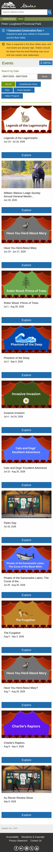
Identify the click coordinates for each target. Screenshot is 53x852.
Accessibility (12, 837)
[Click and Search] (49, 12)
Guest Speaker (24, 90)
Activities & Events (9, 19)
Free (7, 90)
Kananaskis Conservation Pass (25, 30)
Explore (26, 155)
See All (8, 84)
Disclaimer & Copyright (33, 837)
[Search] (24, 12)
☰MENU (46, 62)
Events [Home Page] (20, 19)
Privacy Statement (18, 840)
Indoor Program (12, 96)
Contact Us (36, 840)
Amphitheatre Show (28, 84)
